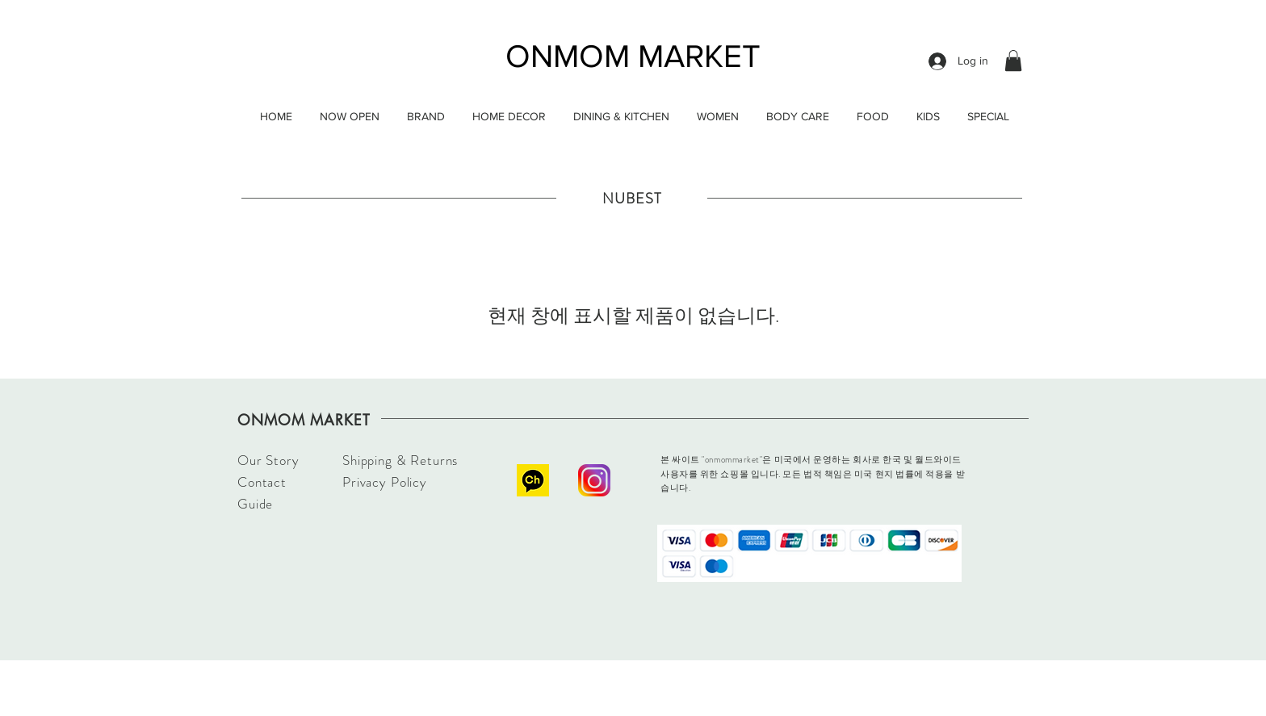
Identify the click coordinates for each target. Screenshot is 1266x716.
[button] (1013, 60)
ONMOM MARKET (633, 55)
